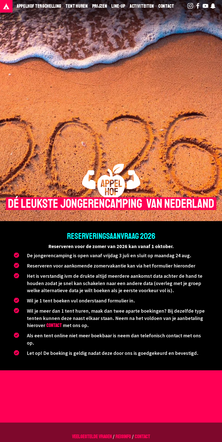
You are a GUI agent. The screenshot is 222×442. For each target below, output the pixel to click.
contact (54, 325)
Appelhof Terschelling (39, 6)
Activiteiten (142, 6)
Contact (166, 6)
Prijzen (99, 6)
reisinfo (123, 436)
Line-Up (118, 6)
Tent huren (76, 6)
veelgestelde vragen (92, 436)
